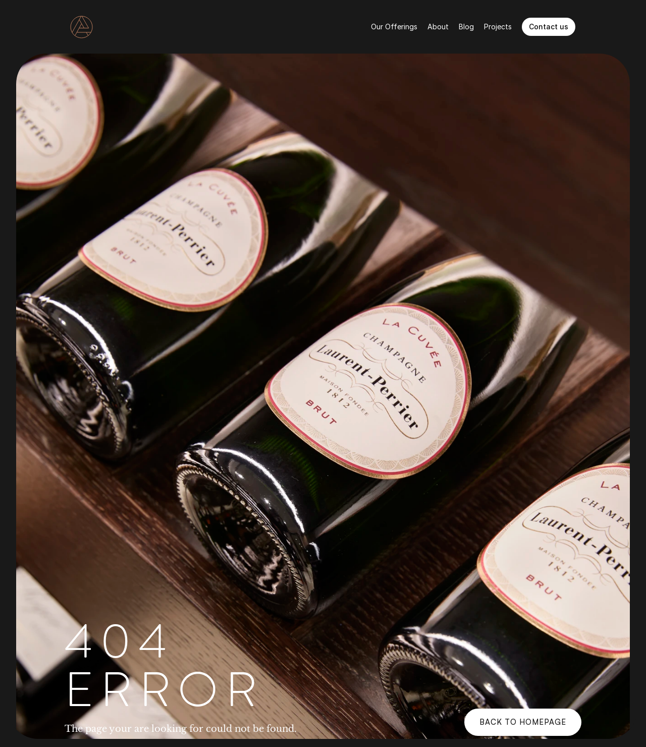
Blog (466, 26)
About (438, 26)
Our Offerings (394, 26)
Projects (498, 26)
